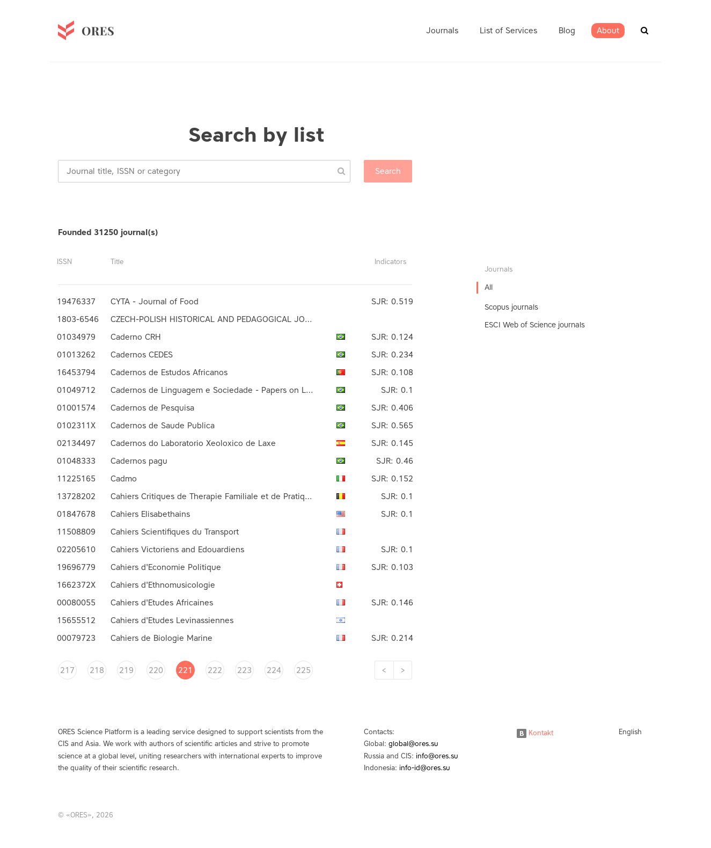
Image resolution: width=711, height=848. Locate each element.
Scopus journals (511, 307)
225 (303, 670)
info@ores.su (437, 756)
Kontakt (535, 733)
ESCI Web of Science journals (535, 325)
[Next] (402, 670)
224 (274, 670)
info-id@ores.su (424, 768)
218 (97, 670)
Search (388, 171)
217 (67, 670)
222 (215, 670)
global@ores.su (413, 744)
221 (185, 670)
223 (244, 670)
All (489, 287)
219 (126, 670)
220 (156, 670)
